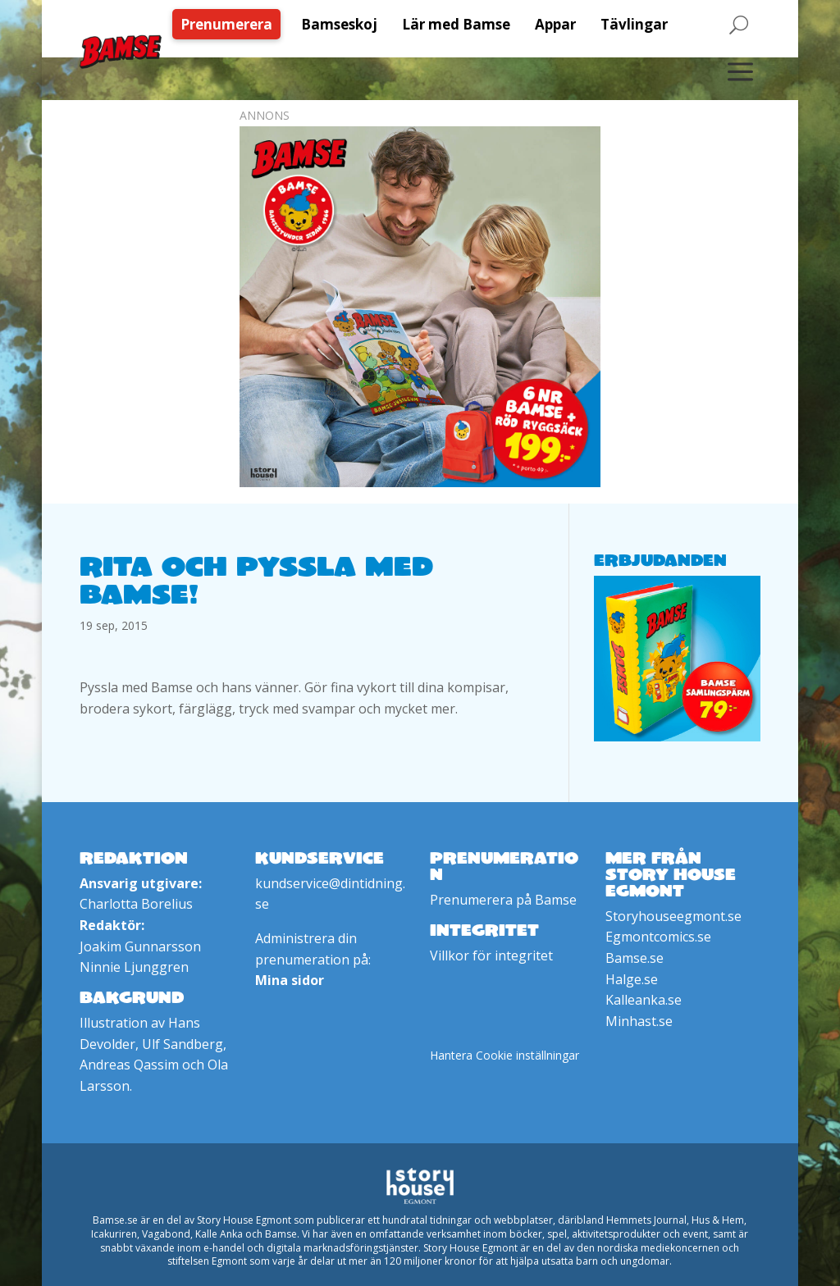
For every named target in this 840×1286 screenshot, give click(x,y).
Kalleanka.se (643, 1000)
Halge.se (631, 979)
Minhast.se (639, 1021)
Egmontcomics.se (658, 937)
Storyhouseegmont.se (673, 916)
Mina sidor (289, 980)
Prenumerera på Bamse (503, 900)
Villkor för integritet (491, 955)
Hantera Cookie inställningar (504, 1055)
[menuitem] (230, 24)
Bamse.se (634, 958)
